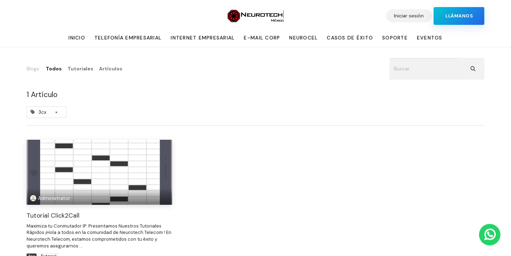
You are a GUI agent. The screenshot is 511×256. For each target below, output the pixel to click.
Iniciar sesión (409, 15)
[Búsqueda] (473, 69)
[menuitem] (77, 38)
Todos (54, 68)
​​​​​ (459, 16)
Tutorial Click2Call (53, 215)
